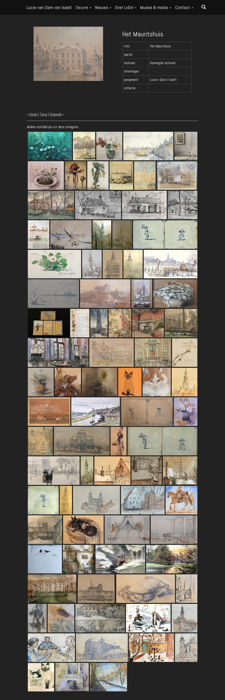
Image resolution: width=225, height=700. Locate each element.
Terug (43, 114)
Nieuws (103, 7)
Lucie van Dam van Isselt (49, 7)
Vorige (33, 114)
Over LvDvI (125, 7)
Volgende (56, 114)
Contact (184, 7)
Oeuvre (83, 7)
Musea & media (155, 7)
